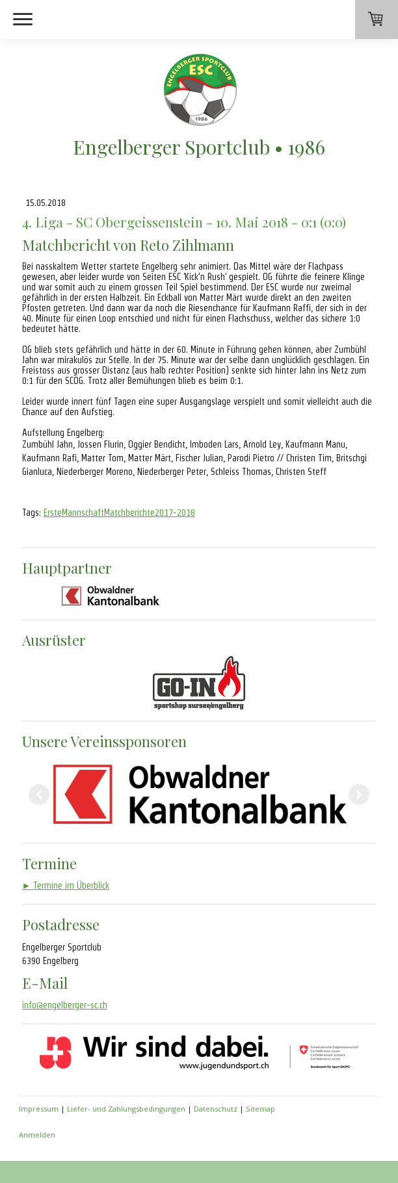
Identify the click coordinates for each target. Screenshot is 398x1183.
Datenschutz (215, 1108)
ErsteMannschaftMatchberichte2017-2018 (119, 512)
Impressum (39, 1108)
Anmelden (37, 1134)
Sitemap (260, 1108)
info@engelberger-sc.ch (64, 1005)
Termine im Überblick (66, 885)
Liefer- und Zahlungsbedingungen (126, 1108)
